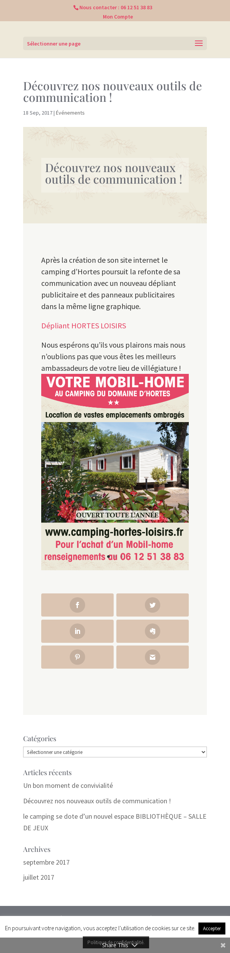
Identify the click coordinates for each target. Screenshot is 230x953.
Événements (70, 112)
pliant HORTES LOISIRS (88, 325)
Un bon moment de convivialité (68, 785)
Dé (45, 325)
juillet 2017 (38, 877)
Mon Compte (118, 16)
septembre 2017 (46, 862)
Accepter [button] (212, 928)
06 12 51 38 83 (136, 7)
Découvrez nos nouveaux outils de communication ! (97, 800)
